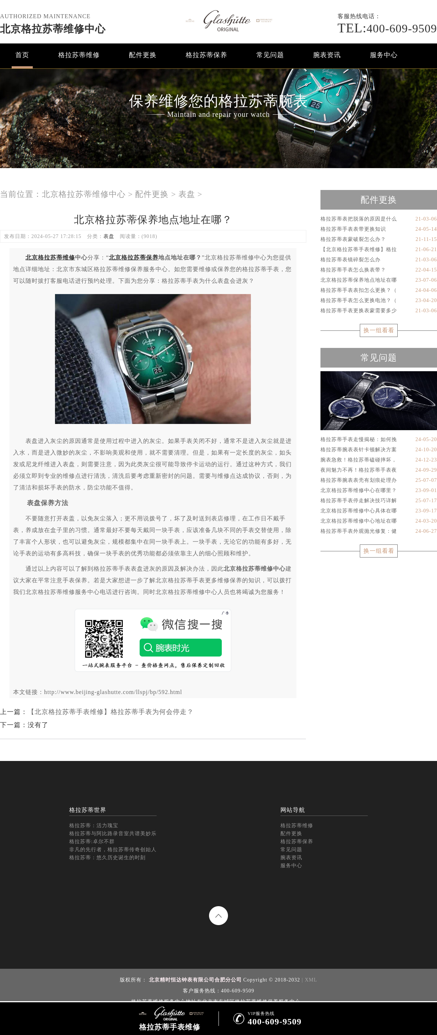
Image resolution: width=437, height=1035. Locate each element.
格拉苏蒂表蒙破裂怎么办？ (378, 239)
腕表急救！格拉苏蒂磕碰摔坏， (378, 460)
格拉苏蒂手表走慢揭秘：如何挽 (378, 440)
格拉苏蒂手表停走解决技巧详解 (378, 501)
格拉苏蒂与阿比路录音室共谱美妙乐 (113, 833)
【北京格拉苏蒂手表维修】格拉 (378, 250)
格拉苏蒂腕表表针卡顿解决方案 (378, 450)
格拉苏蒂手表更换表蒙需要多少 (378, 311)
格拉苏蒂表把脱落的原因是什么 (378, 219)
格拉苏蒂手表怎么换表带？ (378, 270)
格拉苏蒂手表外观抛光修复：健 (378, 531)
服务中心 (384, 55)
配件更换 (143, 55)
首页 (22, 55)
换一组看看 (378, 330)
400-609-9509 (387, 28)
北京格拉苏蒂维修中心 (53, 29)
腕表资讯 (327, 55)
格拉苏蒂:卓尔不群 (92, 841)
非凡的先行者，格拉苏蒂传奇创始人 (113, 849)
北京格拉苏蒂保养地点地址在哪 (378, 280)
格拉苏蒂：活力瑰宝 (93, 825)
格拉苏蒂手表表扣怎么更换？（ (378, 290)
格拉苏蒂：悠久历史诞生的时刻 (107, 857)
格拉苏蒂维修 (79, 55)
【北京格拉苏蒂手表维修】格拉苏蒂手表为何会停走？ (111, 711)
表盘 (186, 194)
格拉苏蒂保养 (206, 55)
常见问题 (270, 55)
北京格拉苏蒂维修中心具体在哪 (378, 511)
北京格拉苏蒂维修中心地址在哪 (378, 521)
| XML (308, 980)
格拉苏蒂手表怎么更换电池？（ (378, 301)
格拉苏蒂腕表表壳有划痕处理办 (378, 480)
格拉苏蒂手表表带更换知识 (378, 229)
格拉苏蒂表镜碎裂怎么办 (378, 260)
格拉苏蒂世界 (87, 810)
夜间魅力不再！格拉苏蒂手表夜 (378, 470)
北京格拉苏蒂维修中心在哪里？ (378, 490)
